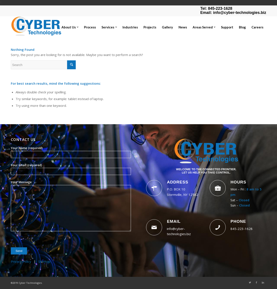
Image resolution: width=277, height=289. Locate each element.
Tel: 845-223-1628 (216, 8)
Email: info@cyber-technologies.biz (233, 12)
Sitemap (44, 261)
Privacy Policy (21, 261)
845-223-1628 (241, 228)
